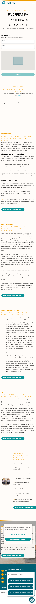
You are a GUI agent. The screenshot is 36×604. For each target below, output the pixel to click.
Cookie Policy (16, 531)
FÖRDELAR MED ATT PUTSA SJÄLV (12, 154)
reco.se (19, 95)
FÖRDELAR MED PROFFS (9, 181)
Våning (3, 45)
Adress (3, 40)
